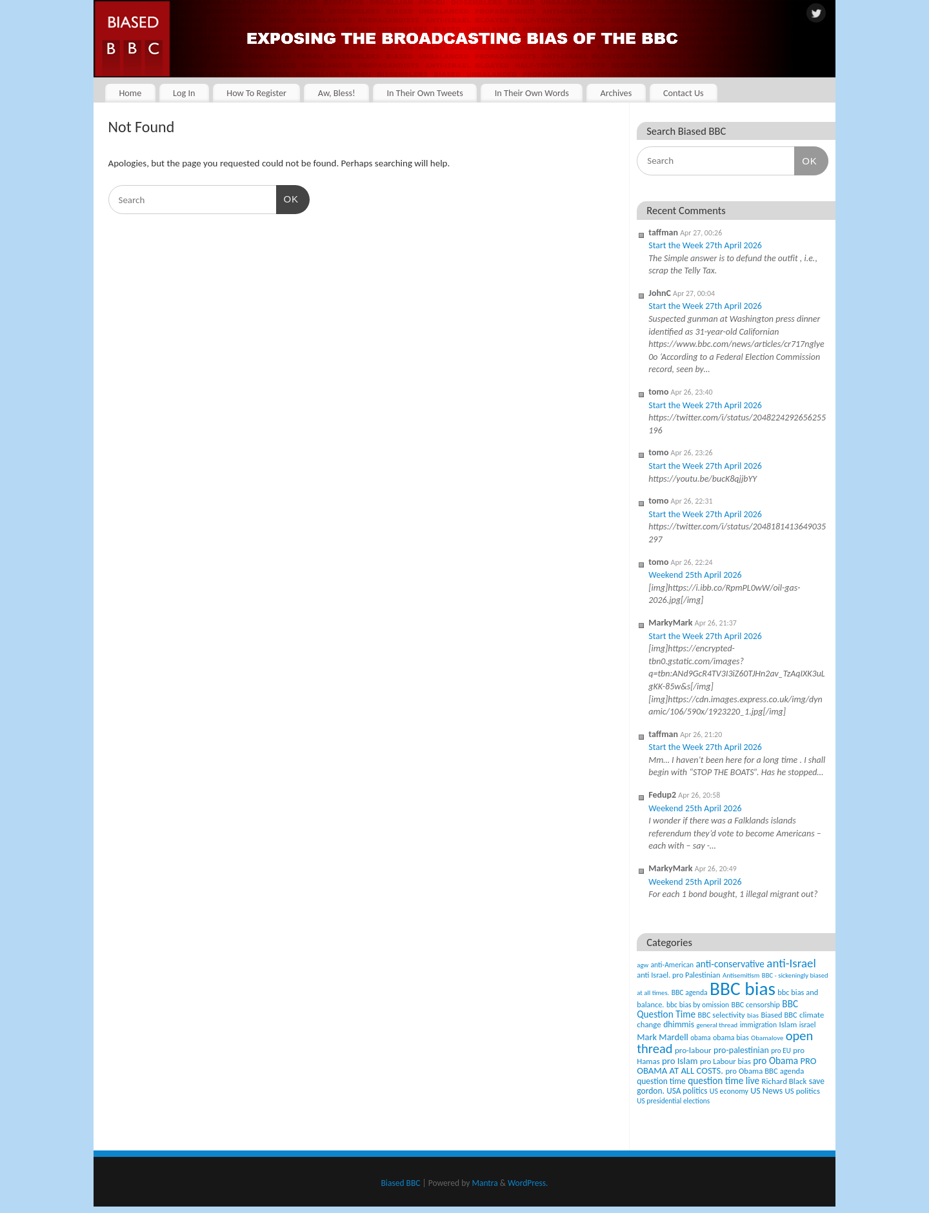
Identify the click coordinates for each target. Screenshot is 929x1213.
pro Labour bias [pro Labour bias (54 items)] (725, 1061)
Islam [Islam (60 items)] (788, 1024)
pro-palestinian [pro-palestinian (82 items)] (741, 1050)
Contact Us (683, 93)
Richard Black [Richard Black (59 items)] (784, 1081)
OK (287, 198)
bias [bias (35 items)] (753, 1015)
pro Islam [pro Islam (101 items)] (680, 1061)
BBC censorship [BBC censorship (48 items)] (756, 1004)
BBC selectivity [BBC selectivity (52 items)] (720, 1015)
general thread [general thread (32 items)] (716, 1025)
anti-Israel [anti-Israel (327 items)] (790, 963)
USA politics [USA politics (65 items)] (686, 1090)
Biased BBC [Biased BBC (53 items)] (779, 1015)
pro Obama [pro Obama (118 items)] (775, 1060)
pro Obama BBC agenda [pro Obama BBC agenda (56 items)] (764, 1071)
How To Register (256, 93)
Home (130, 93)
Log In (184, 93)
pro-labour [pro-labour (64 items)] (693, 1050)
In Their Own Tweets (424, 93)
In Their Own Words (532, 93)
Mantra (484, 1183)
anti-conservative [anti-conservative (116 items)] (730, 964)
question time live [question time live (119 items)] (723, 1080)
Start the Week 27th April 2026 (705, 245)
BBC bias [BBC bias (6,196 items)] (742, 988)
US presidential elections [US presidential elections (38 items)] (673, 1100)
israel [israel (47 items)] (807, 1024)
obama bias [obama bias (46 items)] (731, 1037)
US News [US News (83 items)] (766, 1090)
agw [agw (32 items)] (642, 965)
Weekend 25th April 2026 (694, 574)
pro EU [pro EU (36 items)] (781, 1050)
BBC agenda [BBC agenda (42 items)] (690, 992)
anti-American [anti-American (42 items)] (672, 964)
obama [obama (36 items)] (700, 1037)
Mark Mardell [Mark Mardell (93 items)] (662, 1037)
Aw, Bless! (336, 93)
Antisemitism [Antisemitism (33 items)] (741, 975)
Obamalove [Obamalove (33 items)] (767, 1038)
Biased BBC (401, 1183)
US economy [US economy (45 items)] (729, 1091)
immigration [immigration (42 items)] (758, 1024)
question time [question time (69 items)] (661, 1081)
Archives (616, 93)
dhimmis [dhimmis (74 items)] (678, 1024)
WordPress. (528, 1183)
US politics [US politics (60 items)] (802, 1091)
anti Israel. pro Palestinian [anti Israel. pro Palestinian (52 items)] (678, 975)
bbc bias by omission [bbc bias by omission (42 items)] (697, 1004)
